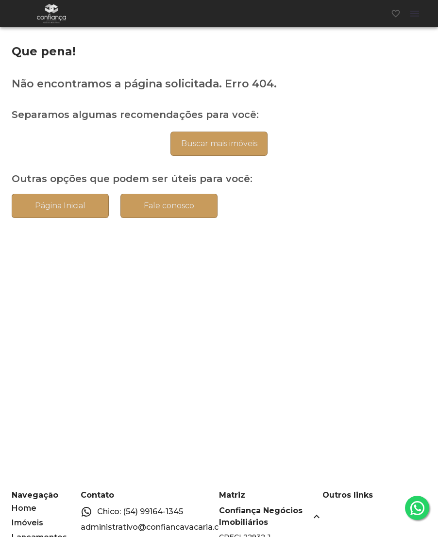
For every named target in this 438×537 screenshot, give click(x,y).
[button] (271, 516)
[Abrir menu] (414, 13)
